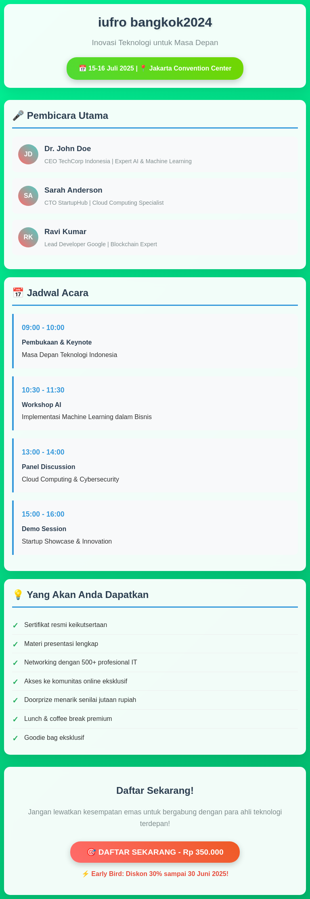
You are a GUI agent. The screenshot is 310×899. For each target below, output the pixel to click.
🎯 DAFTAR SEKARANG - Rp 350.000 (154, 852)
